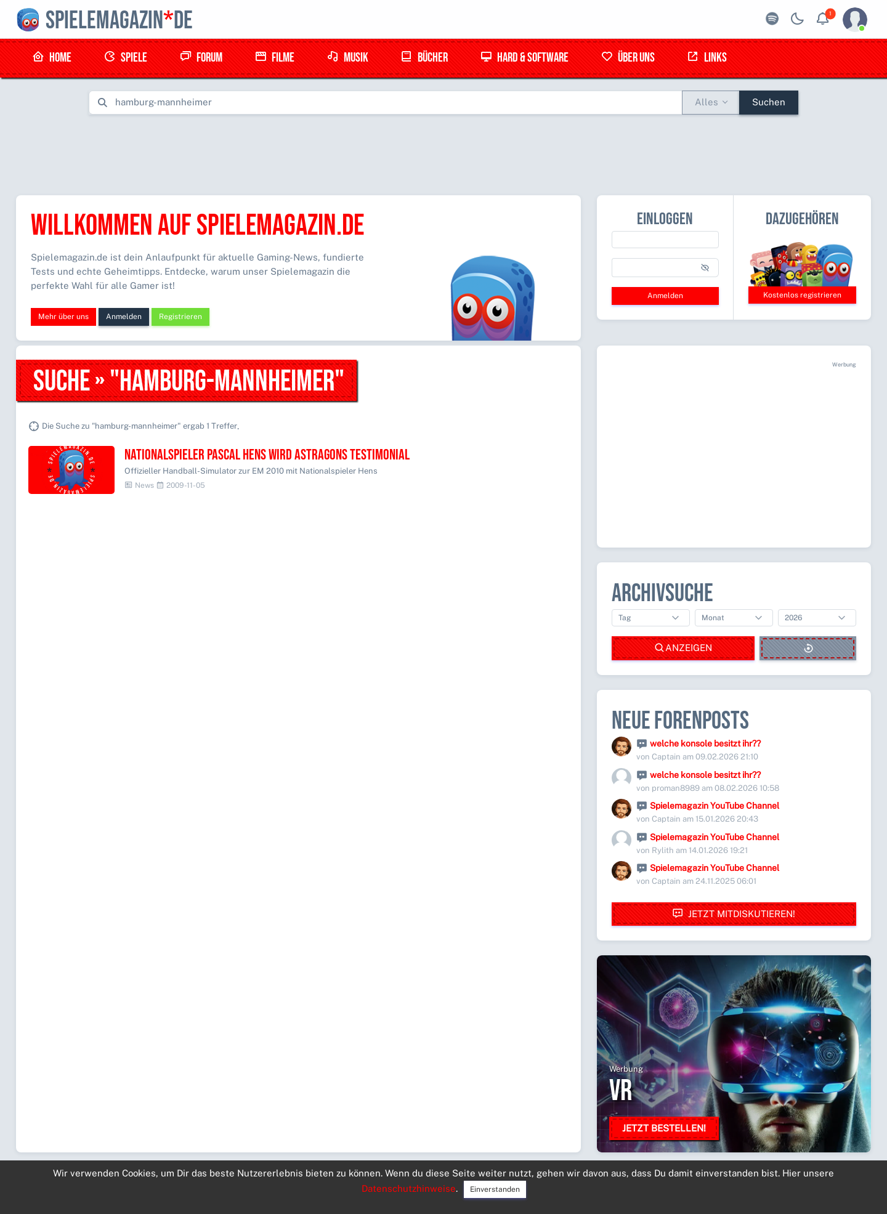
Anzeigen (683, 648)
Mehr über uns (63, 316)
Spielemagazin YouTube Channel (714, 806)
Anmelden (124, 316)
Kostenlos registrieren (802, 295)
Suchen (768, 102)
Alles (706, 102)
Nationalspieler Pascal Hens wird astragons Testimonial (267, 455)
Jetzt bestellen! (664, 1128)
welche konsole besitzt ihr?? (705, 743)
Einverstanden (495, 1189)
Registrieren (180, 316)
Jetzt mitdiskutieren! (733, 913)
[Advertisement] (443, 152)
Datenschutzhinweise (409, 1188)
